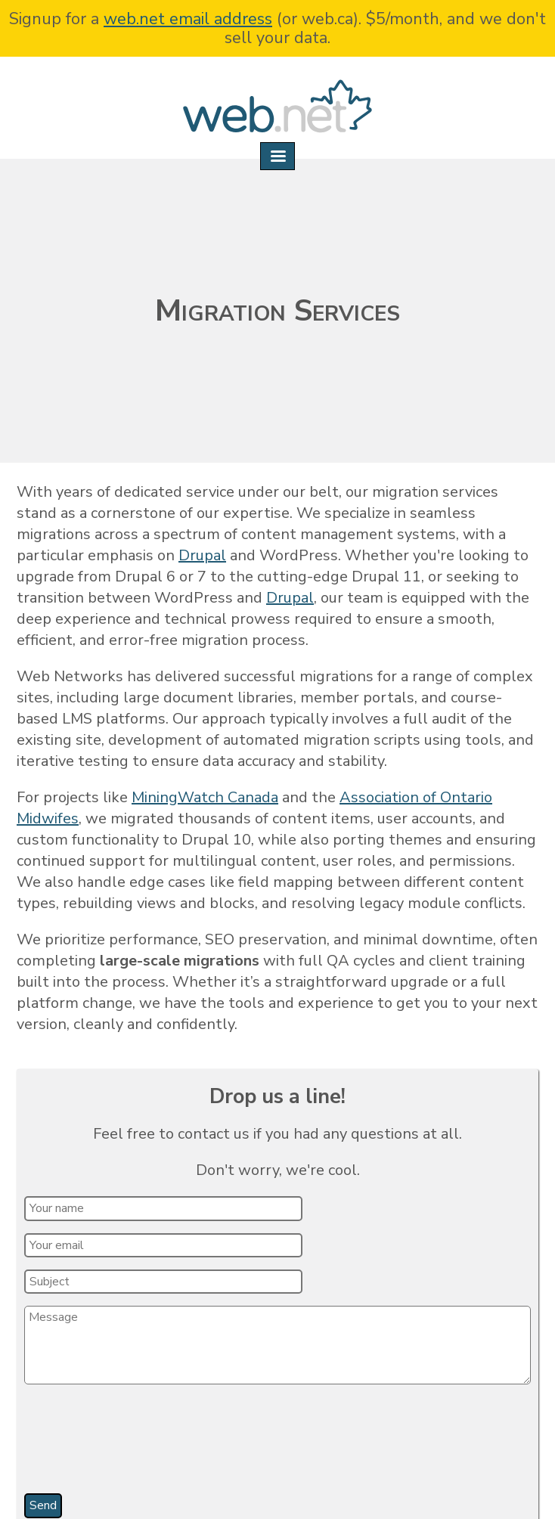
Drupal (202, 555)
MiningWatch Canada (205, 797)
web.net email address (188, 19)
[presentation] (141, 1444)
